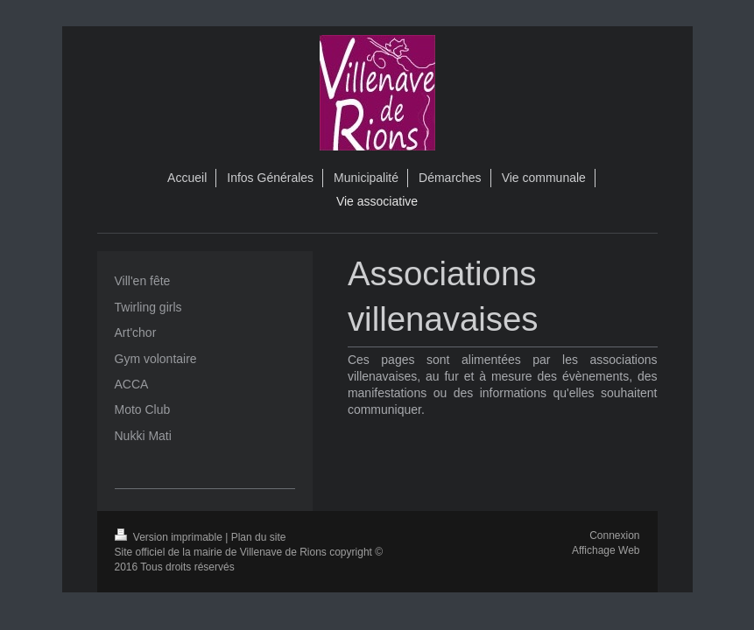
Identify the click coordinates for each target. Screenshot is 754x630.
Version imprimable (170, 537)
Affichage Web (606, 550)
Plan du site (258, 537)
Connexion (614, 535)
